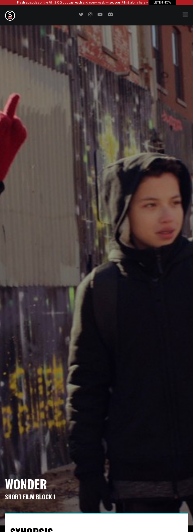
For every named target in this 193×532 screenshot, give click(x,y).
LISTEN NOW (162, 2)
